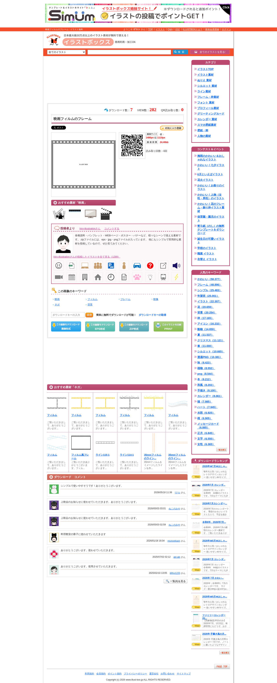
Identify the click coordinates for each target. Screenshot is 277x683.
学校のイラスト (206, 248)
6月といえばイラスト (210, 174)
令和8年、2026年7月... (214, 522)
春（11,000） (205, 345)
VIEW (196, 476)
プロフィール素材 (208, 108)
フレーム (125, 299)
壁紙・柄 (202, 130)
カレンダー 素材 (207, 119)
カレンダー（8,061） (210, 396)
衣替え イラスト (207, 259)
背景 (90, 304)
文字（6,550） (206, 438)
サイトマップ (184, 673)
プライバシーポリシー (135, 673)
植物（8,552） (206, 368)
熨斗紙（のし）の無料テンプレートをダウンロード (210, 229)
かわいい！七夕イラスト (210, 167)
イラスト (160, 29)
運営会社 (154, 673)
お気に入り (172, 128)
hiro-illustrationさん (89, 228)
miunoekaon (174, 541)
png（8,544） (205, 373)
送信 (89, 314)
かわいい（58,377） (209, 279)
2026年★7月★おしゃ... (214, 466)
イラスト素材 (205, 74)
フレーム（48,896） (209, 284)
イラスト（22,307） (209, 301)
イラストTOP (205, 69)
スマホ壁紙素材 (206, 124)
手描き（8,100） (207, 390)
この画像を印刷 (169, 327)
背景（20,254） (206, 312)
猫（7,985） (204, 401)
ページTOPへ (222, 666)
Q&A (170, 29)
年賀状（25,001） (208, 295)
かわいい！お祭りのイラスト (210, 187)
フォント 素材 (205, 102)
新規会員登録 (212, 29)
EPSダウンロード (100, 327)
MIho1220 (175, 573)
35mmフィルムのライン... (152, 456)
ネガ (57, 304)
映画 (57, 299)
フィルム (93, 299)
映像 (155, 299)
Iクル (177, 492)
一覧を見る (221, 449)
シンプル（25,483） (209, 290)
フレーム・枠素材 (208, 96)
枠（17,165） (205, 318)
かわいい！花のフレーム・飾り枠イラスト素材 (210, 207)
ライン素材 (204, 91)
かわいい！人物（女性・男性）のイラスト (210, 196)
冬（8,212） (204, 379)
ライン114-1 (127, 454)
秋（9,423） (204, 362)
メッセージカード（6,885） (208, 425)
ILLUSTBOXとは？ (192, 29)
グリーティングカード (210, 113)
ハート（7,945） (207, 407)
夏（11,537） (205, 334)
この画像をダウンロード (66, 327)
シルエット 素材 (207, 85)
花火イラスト (205, 179)
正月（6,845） (206, 433)
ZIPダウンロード (134, 327)
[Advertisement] (25, 90)
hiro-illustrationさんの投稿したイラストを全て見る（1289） (86, 256)
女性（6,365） (206, 444)
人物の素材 (204, 135)
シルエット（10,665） (210, 351)
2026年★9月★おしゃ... (214, 596)
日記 (177, 29)
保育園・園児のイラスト (210, 218)
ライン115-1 (102, 454)
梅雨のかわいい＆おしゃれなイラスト (210, 157)
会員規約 (101, 673)
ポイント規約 (115, 673)
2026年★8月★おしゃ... (214, 540)
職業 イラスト (205, 253)
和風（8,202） (206, 384)
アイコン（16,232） (209, 323)
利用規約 (89, 673)
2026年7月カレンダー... (214, 503)
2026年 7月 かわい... (213, 578)
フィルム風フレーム (80, 456)
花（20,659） (205, 306)
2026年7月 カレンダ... (213, 485)
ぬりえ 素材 (204, 80)
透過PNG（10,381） (209, 357)
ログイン (226, 29)
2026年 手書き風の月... (214, 634)
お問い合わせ (167, 673)
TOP (150, 29)
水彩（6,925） (206, 412)
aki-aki (177, 557)
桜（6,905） (204, 418)
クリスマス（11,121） (210, 340)
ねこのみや (174, 508)
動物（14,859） (206, 329)
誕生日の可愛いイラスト (210, 240)
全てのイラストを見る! (209, 51)
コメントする (111, 228)
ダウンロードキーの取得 (152, 314)
